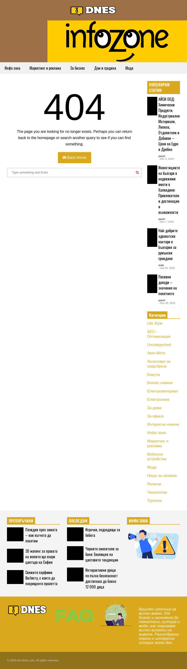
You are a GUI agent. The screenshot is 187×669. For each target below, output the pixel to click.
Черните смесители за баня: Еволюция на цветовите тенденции (102, 554)
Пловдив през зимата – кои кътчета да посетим (41, 535)
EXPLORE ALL (171, 87)
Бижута (153, 375)
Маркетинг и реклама (45, 68)
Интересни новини (163, 424)
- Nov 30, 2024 (166, 303)
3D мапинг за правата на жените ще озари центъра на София (41, 556)
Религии (154, 484)
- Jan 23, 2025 (166, 268)
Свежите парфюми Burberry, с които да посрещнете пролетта (41, 578)
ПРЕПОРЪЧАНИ (21, 521)
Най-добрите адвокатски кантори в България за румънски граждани (167, 244)
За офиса (155, 416)
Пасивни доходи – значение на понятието (167, 285)
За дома (154, 408)
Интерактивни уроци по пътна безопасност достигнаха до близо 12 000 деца (101, 578)
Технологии (157, 492)
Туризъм (154, 501)
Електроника (158, 399)
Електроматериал (162, 391)
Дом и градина (105, 68)
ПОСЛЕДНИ (78, 521)
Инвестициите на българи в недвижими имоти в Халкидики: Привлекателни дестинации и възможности (169, 190)
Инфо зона (12, 68)
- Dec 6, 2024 (166, 158)
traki (161, 265)
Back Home (75, 158)
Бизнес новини (160, 383)
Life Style (155, 323)
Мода (129, 68)
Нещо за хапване (162, 476)
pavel (161, 156)
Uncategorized (159, 345)
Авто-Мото (156, 353)
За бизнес (77, 68)
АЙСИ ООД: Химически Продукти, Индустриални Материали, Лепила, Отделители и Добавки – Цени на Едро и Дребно (169, 124)
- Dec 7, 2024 (166, 221)
